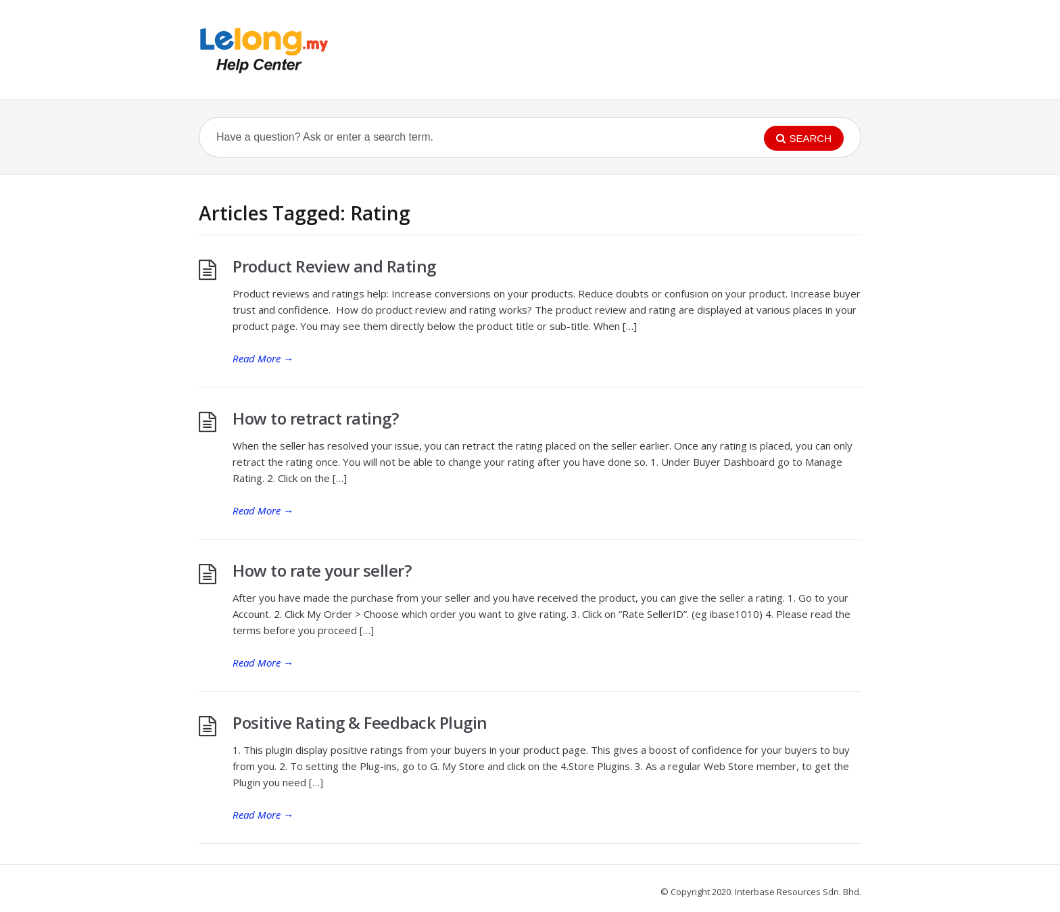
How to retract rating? (315, 418)
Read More (263, 358)
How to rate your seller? (322, 570)
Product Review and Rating (334, 266)
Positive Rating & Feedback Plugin (360, 722)
